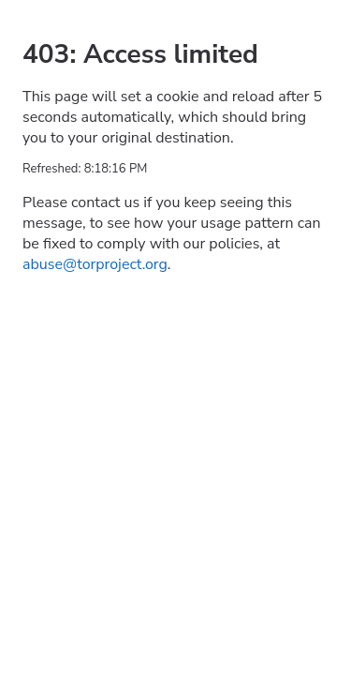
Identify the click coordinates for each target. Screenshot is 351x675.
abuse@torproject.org (95, 264)
